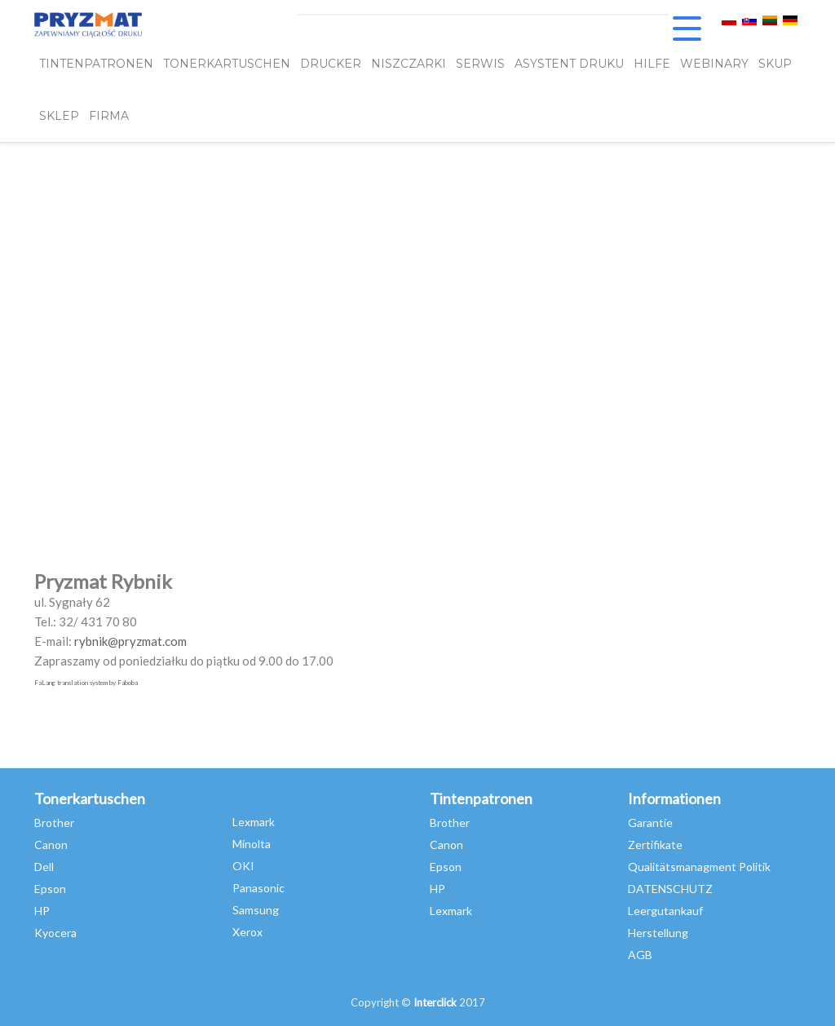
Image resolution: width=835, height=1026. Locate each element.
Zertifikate (655, 844)
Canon (51, 844)
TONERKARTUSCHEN (226, 63)
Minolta (251, 844)
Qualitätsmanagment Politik (699, 866)
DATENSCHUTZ (670, 889)
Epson (50, 889)
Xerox (247, 932)
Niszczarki (408, 63)
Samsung (255, 910)
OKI (243, 866)
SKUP (775, 63)
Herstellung (658, 933)
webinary (714, 63)
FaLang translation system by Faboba (86, 683)
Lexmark (253, 822)
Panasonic (258, 888)
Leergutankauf (665, 911)
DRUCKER (330, 63)
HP (42, 911)
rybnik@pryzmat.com (130, 641)
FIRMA (109, 115)
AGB (640, 955)
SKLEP (59, 115)
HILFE (652, 63)
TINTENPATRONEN (96, 63)
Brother (54, 822)
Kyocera (55, 933)
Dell (44, 866)
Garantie (650, 822)
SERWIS (480, 63)
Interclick (435, 1002)
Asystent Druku (569, 63)
